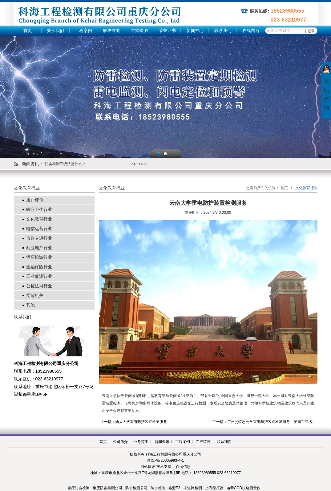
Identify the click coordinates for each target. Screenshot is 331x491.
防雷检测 (139, 30)
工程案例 (83, 30)
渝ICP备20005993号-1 (165, 460)
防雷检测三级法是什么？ (65, 164)
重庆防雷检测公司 (107, 488)
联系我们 (223, 30)
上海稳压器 (214, 488)
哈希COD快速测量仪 (244, 488)
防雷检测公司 (136, 488)
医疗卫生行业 (39, 209)
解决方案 (111, 30)
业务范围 (141, 442)
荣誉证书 (167, 30)
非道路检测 (193, 488)
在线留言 (251, 30)
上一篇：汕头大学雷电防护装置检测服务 (133, 422)
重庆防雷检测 (78, 488)
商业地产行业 (39, 248)
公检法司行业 (39, 286)
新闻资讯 (162, 442)
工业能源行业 (39, 276)
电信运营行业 (39, 228)
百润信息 (183, 467)
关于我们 (55, 30)
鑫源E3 (174, 488)
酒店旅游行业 (39, 257)
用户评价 (34, 200)
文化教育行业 (39, 219)
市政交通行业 (39, 238)
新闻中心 (195, 30)
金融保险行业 (39, 267)
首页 (27, 30)
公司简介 (120, 442)
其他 (30, 305)
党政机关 (34, 295)
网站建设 (147, 467)
